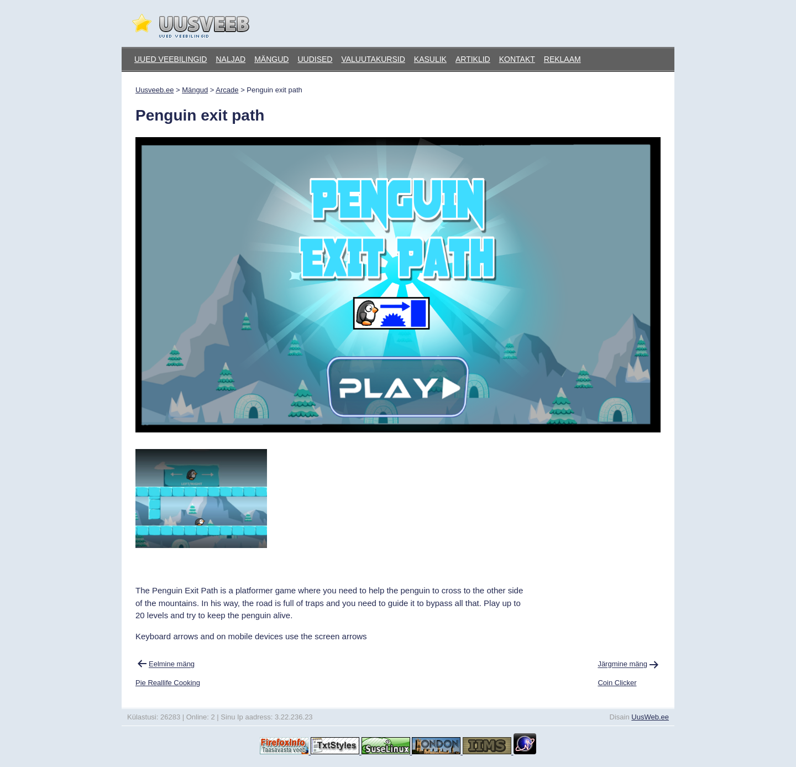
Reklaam (562, 59)
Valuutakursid (373, 59)
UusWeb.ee (650, 717)
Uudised (314, 59)
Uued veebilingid (170, 59)
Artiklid (472, 59)
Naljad (230, 59)
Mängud (271, 59)
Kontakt (517, 59)
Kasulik (430, 59)
